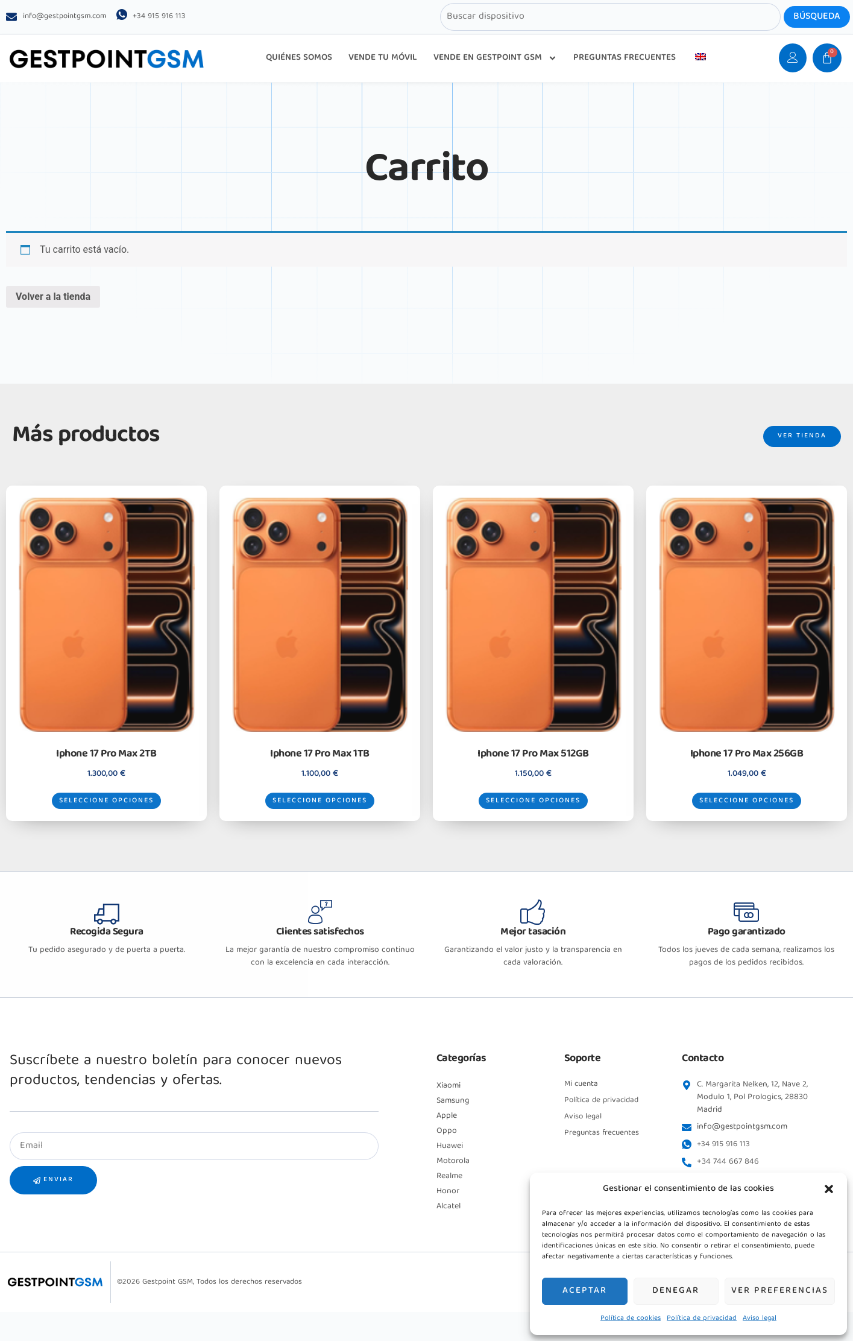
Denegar (675, 1291)
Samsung (453, 1125)
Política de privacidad (702, 1318)
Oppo (446, 1155)
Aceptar (584, 1291)
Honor (447, 1215)
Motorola (453, 1185)
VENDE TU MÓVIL (382, 58)
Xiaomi (448, 1110)
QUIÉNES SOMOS (299, 58)
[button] (829, 1189)
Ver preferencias (779, 1291)
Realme (449, 1200)
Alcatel (448, 1230)
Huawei (449, 1170)
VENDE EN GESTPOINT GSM (495, 58)
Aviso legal (759, 1318)
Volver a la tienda (53, 300)
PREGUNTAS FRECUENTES (624, 58)
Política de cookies (630, 1318)
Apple (446, 1140)
